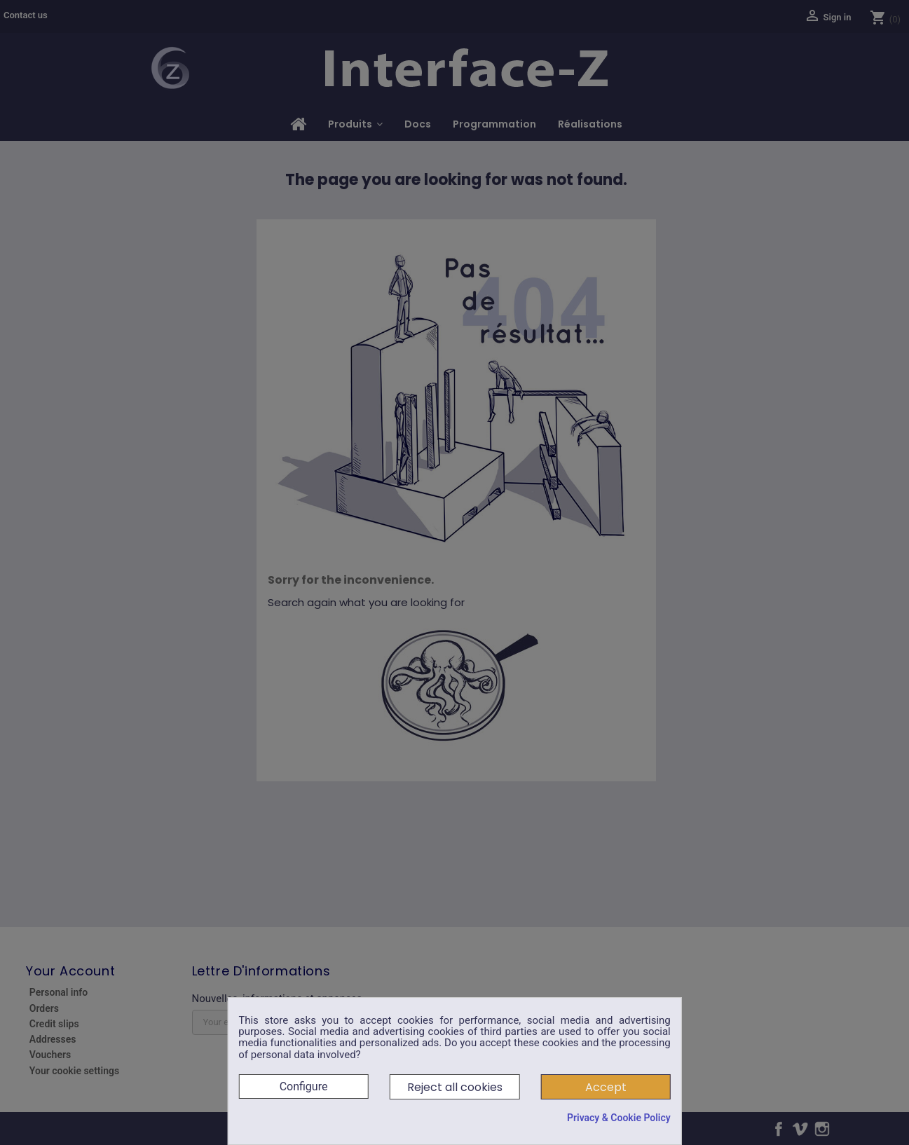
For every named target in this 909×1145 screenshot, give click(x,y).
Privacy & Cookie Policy (619, 1117)
